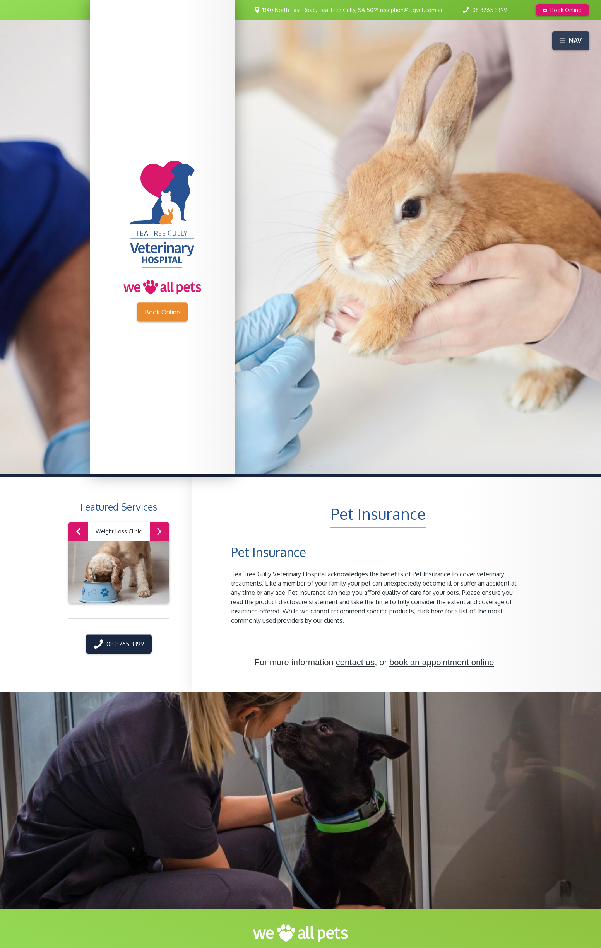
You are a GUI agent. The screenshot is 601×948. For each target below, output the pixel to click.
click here (430, 611)
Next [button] (159, 531)
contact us (355, 662)
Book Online (562, 10)
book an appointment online (441, 662)
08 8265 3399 (489, 10)
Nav (571, 40)
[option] (118, 562)
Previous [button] (78, 531)
